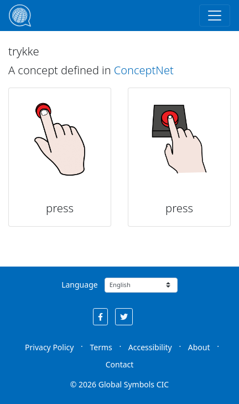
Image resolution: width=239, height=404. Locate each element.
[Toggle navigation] (214, 15)
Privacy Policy (49, 347)
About (199, 347)
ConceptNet (144, 70)
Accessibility (150, 347)
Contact (120, 364)
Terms (101, 347)
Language (79, 284)
